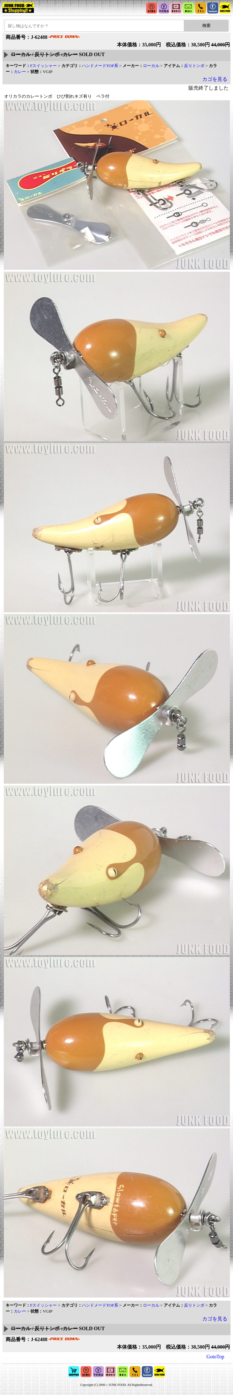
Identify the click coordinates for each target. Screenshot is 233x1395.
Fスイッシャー (43, 65)
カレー (20, 71)
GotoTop (215, 1356)
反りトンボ (194, 65)
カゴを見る (214, 79)
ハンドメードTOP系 (100, 65)
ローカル (151, 65)
